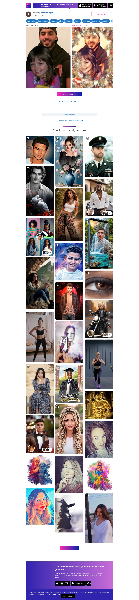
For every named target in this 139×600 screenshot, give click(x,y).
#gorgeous (96, 21)
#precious (105, 21)
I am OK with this (68, 596)
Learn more (56, 594)
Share (102, 14)
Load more (69, 548)
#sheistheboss (43, 21)
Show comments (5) (69, 115)
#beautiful (69, 21)
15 (42, 16)
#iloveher (53, 21)
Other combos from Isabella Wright (69, 121)
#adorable (86, 21)
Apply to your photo (69, 94)
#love (61, 21)
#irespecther (31, 21)
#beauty (78, 21)
